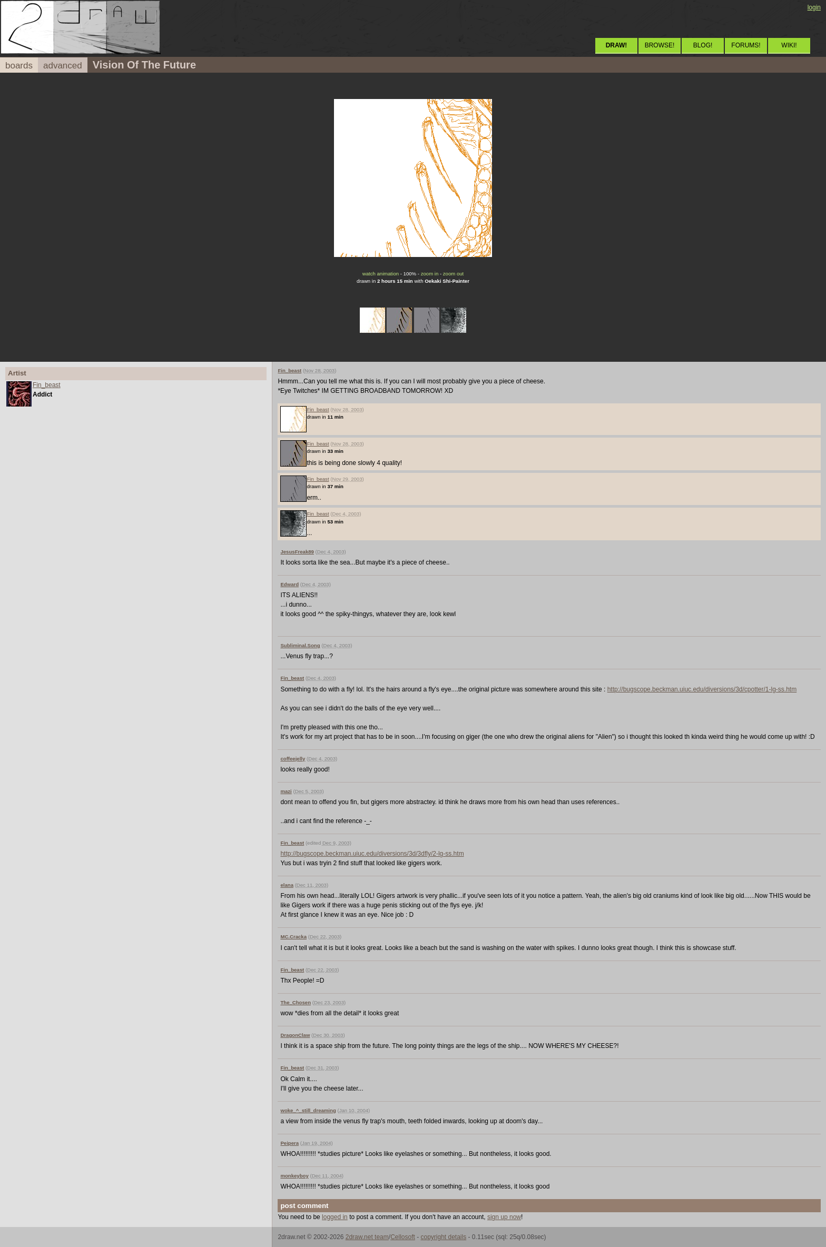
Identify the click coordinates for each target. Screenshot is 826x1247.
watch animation (380, 273)
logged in (335, 1217)
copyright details (443, 1237)
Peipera (289, 1143)
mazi (285, 791)
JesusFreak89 (296, 552)
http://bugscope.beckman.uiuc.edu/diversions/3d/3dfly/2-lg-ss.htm (372, 853)
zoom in (430, 273)
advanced (62, 66)
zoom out (453, 273)
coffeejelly (292, 758)
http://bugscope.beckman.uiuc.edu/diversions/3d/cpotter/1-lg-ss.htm (702, 689)
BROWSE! (660, 45)
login (814, 7)
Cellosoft (402, 1237)
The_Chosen (295, 1002)
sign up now (504, 1217)
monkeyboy (294, 1176)
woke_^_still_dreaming (308, 1110)
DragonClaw (295, 1035)
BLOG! (703, 45)
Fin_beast (47, 385)
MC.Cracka (293, 936)
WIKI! (788, 45)
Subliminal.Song (300, 645)
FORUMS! (745, 45)
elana (286, 885)
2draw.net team (367, 1237)
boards (19, 66)
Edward (289, 584)
